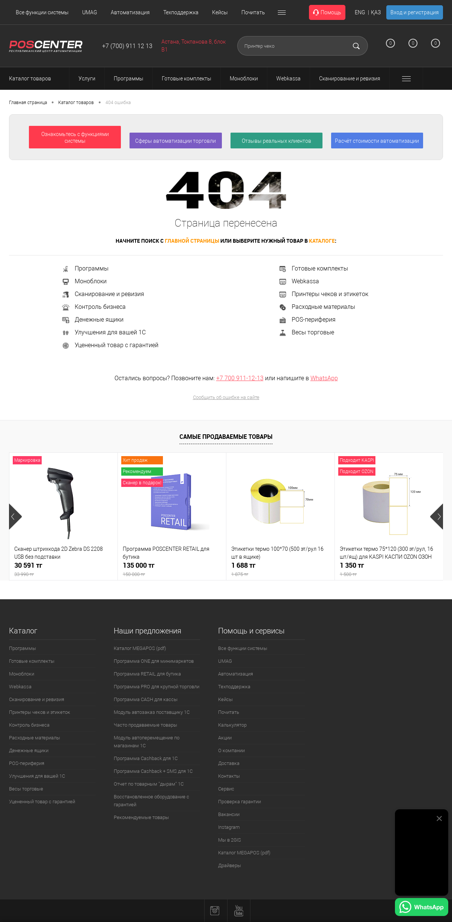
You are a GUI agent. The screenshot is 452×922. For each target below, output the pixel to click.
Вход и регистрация (414, 12)
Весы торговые (306, 332)
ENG (360, 12)
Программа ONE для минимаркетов (154, 661)
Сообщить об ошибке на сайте (226, 397)
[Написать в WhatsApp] (421, 908)
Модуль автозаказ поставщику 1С (152, 712)
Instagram (229, 827)
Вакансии (229, 814)
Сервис (226, 789)
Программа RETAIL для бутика (147, 674)
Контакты (229, 776)
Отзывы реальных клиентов (276, 141)
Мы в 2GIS (229, 840)
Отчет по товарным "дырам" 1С (149, 784)
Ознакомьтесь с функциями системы (75, 137)
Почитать (253, 12)
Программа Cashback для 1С (146, 758)
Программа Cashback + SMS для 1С (153, 771)
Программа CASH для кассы (146, 699)
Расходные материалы (316, 306)
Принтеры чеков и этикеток (323, 294)
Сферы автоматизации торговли (175, 141)
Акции (225, 738)
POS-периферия (307, 319)
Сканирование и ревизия (102, 294)
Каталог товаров (37, 79)
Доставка (229, 763)
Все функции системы (42, 12)
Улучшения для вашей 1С (103, 332)
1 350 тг (389, 569)
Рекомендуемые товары (141, 817)
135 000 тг (172, 569)
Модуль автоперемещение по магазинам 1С (146, 741)
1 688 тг (280, 569)
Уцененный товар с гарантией (109, 345)
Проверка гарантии (239, 801)
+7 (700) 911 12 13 (127, 46)
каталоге (322, 240)
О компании (231, 750)
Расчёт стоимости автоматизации (377, 141)
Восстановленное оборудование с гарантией (151, 800)
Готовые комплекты (313, 268)
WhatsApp (324, 378)
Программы (84, 268)
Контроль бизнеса (93, 306)
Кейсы (220, 12)
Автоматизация (130, 12)
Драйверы (229, 865)
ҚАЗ (376, 12)
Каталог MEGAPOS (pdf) (140, 648)
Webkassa (298, 281)
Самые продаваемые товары (226, 436)
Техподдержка (181, 12)
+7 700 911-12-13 (240, 378)
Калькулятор (232, 725)
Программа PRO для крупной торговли (156, 686)
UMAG (89, 12)
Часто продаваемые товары (145, 725)
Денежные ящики (92, 319)
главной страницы (192, 240)
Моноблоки (84, 281)
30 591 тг (63, 569)
